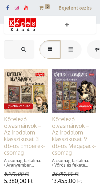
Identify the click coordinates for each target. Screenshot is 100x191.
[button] (67, 25)
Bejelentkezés (75, 8)
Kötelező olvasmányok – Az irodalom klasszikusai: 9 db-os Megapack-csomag (74, 135)
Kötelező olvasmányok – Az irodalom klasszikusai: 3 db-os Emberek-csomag (24, 135)
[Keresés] (23, 49)
